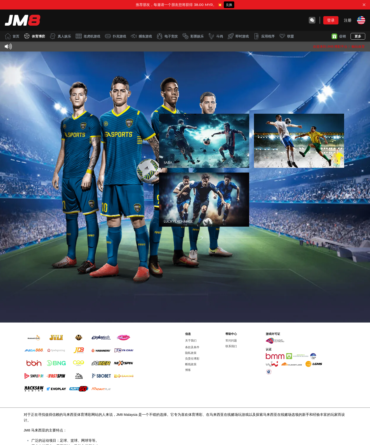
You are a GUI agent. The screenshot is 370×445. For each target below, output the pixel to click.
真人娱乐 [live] (60, 36)
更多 (358, 36)
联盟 (286, 36)
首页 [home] (12, 36)
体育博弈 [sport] (34, 36)
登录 (331, 20)
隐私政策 (191, 353)
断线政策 (191, 364)
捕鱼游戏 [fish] (141, 36)
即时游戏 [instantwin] (238, 36)
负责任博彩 (192, 358)
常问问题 (231, 340)
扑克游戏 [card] (115, 36)
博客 (188, 370)
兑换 (229, 5)
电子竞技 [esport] (167, 36)
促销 (339, 36)
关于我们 (191, 340)
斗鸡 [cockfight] (215, 36)
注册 (347, 20)
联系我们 (231, 346)
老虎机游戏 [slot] (88, 36)
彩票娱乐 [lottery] (193, 36)
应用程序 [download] (264, 36)
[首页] (22, 20)
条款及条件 (192, 347)
